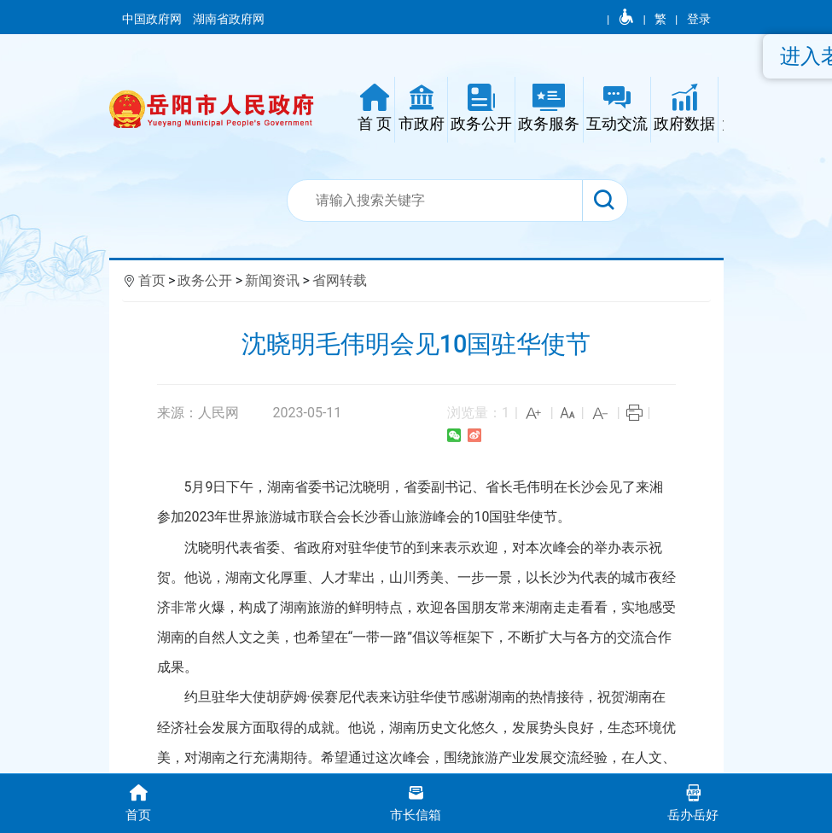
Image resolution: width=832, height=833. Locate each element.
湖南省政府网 (230, 19)
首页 (152, 280)
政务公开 (204, 280)
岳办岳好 (693, 802)
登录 (699, 19)
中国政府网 (153, 19)
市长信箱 (416, 802)
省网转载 (339, 280)
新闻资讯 (272, 280)
